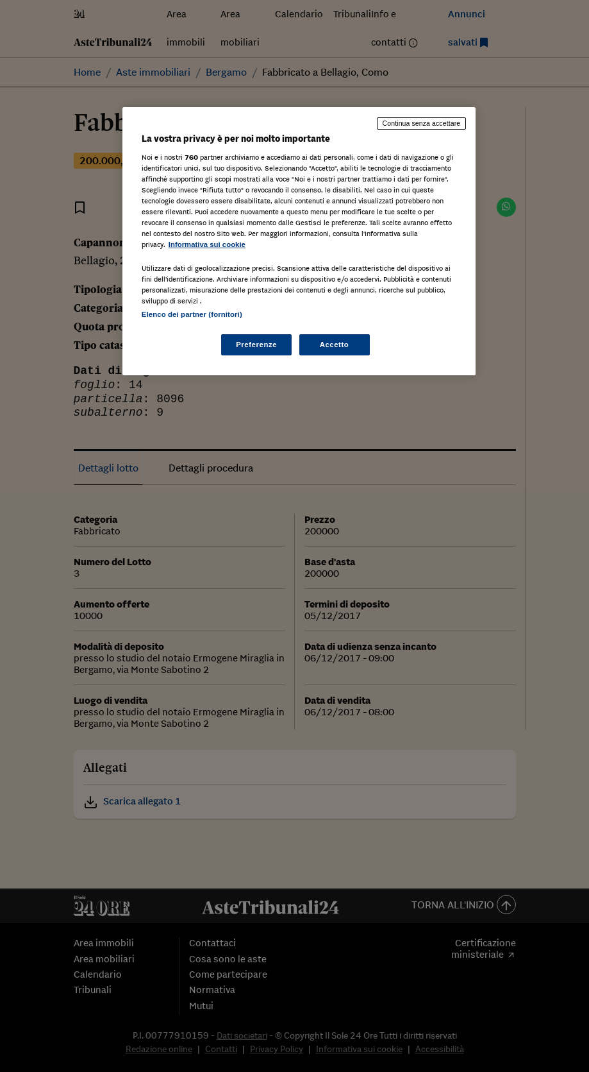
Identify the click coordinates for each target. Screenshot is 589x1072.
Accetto (334, 344)
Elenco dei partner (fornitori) (192, 314)
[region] (299, 241)
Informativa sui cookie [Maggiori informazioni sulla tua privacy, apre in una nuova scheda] (207, 244)
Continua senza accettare (422, 123)
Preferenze (256, 344)
